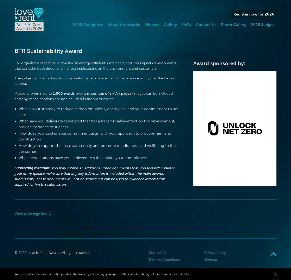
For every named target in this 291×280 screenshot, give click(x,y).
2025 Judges (262, 24)
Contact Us (206, 24)
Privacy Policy (215, 253)
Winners (151, 24)
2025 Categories (88, 24)
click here (186, 274)
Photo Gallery (233, 24)
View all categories (31, 214)
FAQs (186, 24)
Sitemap (210, 260)
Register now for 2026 (253, 14)
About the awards (124, 24)
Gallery (170, 24)
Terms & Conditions (164, 260)
